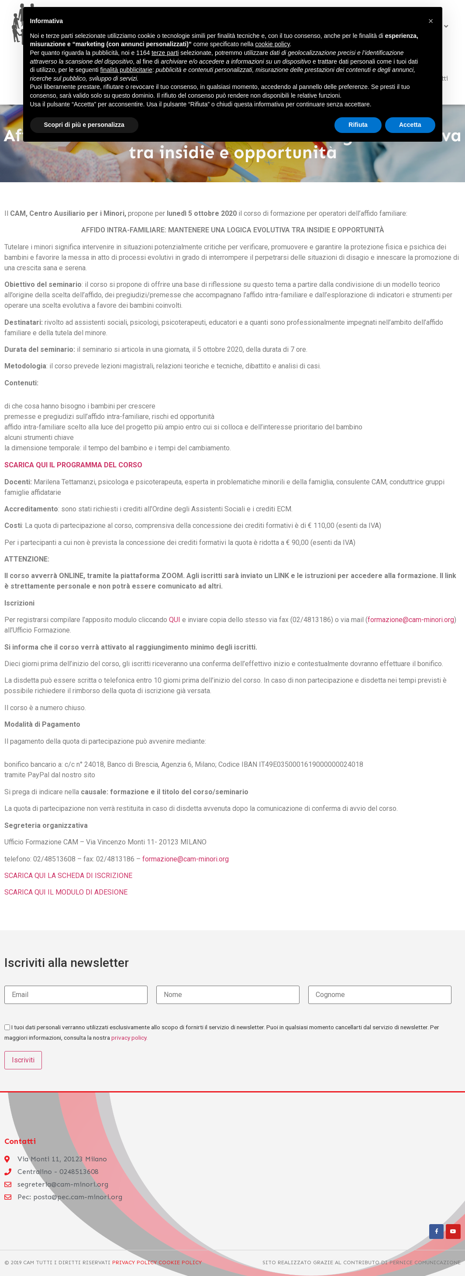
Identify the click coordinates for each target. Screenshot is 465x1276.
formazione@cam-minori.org (411, 620)
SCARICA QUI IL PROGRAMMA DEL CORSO (73, 465)
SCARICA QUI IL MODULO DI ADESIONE (65, 892)
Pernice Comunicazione (425, 1262)
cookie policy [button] (272, 44)
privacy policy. (129, 1037)
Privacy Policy (134, 1262)
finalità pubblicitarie (126, 69)
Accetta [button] (410, 124)
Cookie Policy (179, 1262)
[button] (431, 21)
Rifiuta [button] (358, 124)
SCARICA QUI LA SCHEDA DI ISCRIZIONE (68, 875)
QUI (174, 620)
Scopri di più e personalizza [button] (84, 124)
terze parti (165, 52)
